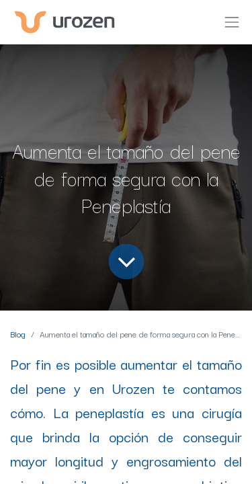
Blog (18, 333)
